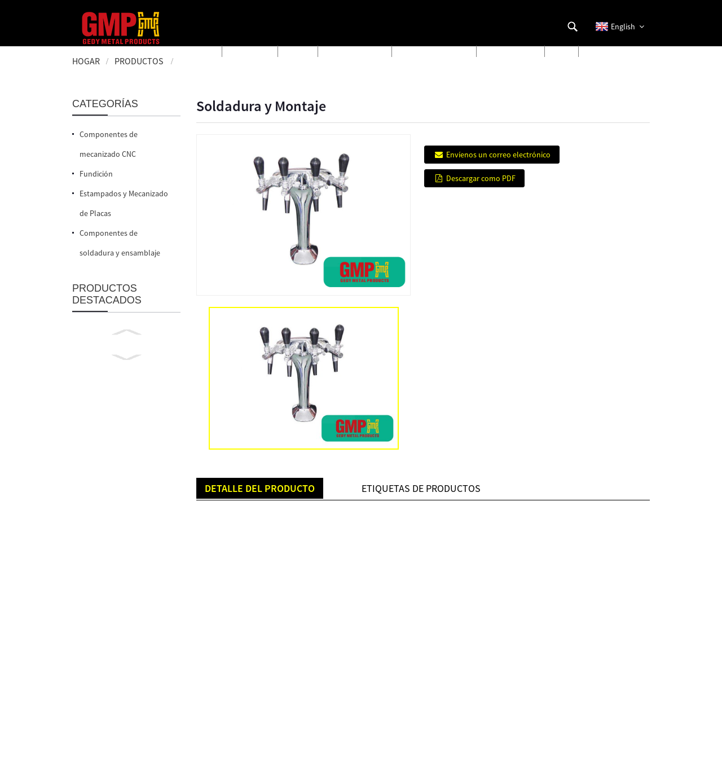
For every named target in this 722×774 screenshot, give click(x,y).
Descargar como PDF (481, 178)
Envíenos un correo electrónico (498, 154)
